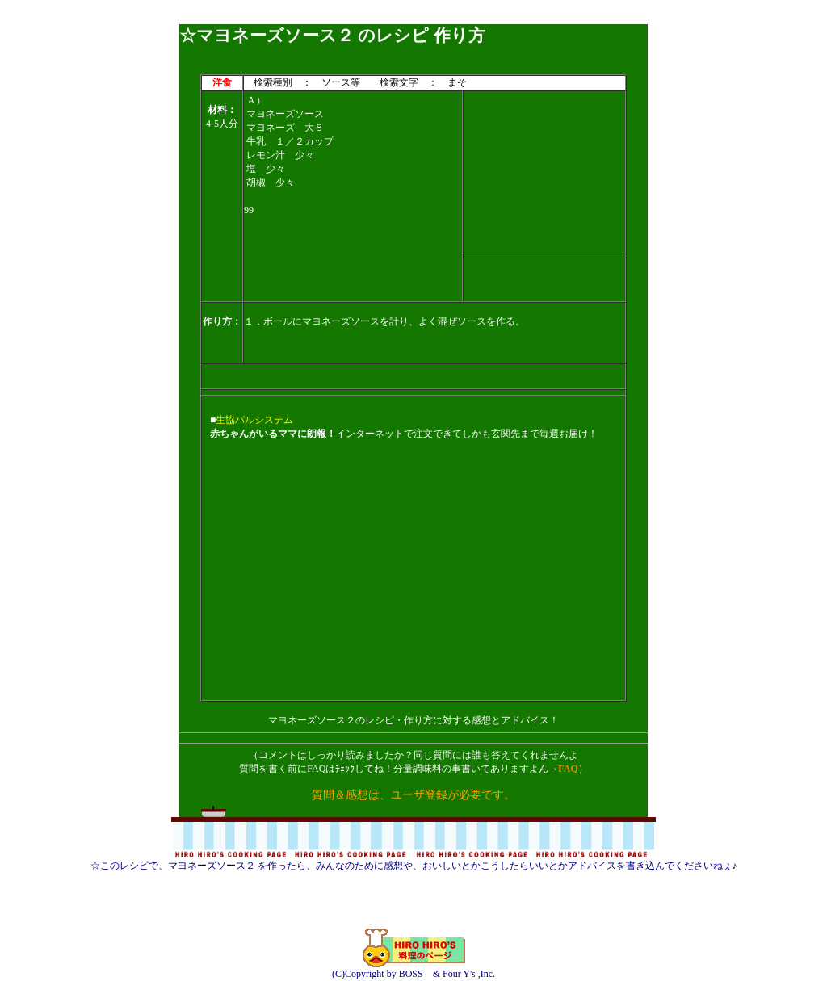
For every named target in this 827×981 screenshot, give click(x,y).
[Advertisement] (413, 18)
